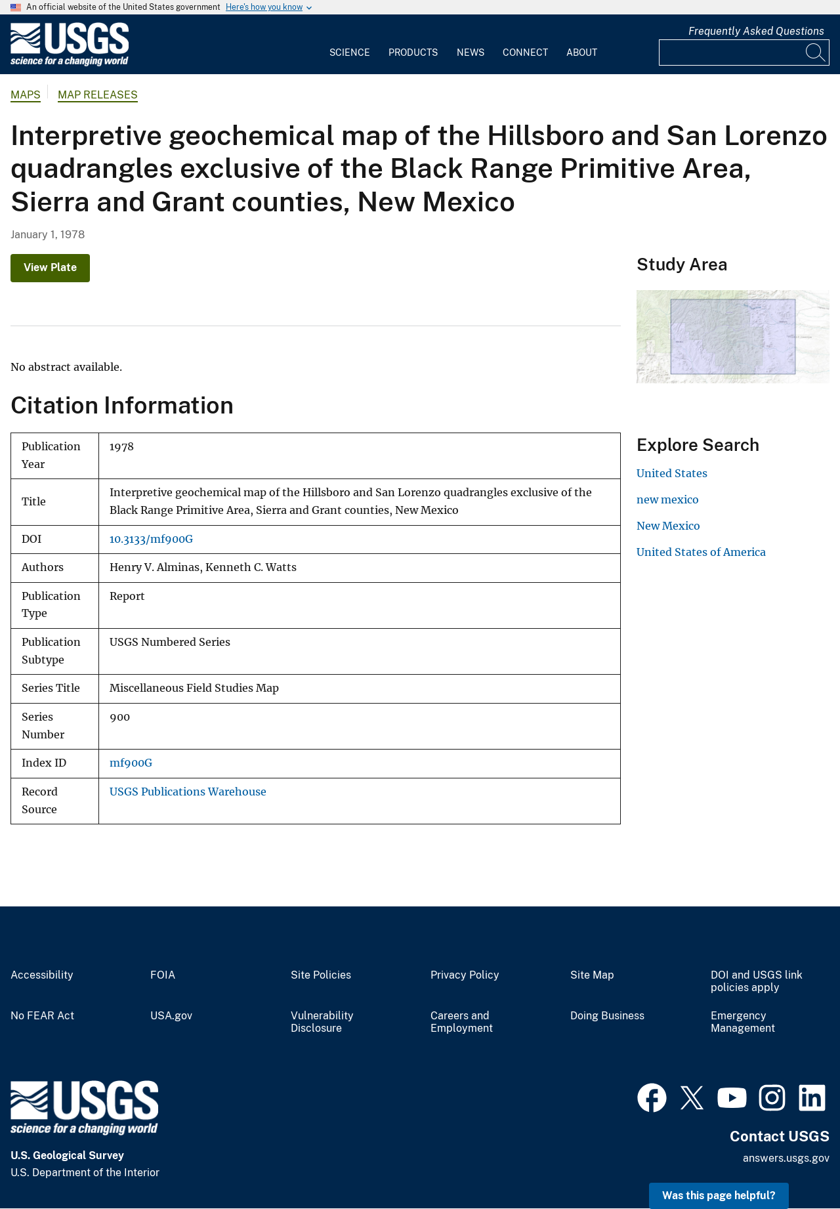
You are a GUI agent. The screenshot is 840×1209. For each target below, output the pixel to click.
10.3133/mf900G (151, 539)
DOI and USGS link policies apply (757, 981)
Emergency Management (743, 1022)
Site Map (592, 975)
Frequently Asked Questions (756, 31)
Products (413, 52)
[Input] (744, 52)
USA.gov (171, 1016)
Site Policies (321, 975)
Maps (25, 95)
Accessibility (42, 975)
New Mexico (668, 525)
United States (672, 473)
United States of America (701, 552)
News (470, 52)
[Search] (816, 52)
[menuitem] (349, 44)
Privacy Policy (464, 975)
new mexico (668, 499)
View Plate (50, 267)
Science (349, 52)
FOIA (162, 975)
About (581, 52)
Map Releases (98, 95)
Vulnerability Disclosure (322, 1022)
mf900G (131, 763)
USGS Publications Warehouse (188, 792)
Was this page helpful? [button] (719, 1195)
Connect (525, 52)
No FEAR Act (42, 1016)
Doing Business (607, 1016)
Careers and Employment (461, 1022)
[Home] (69, 63)
